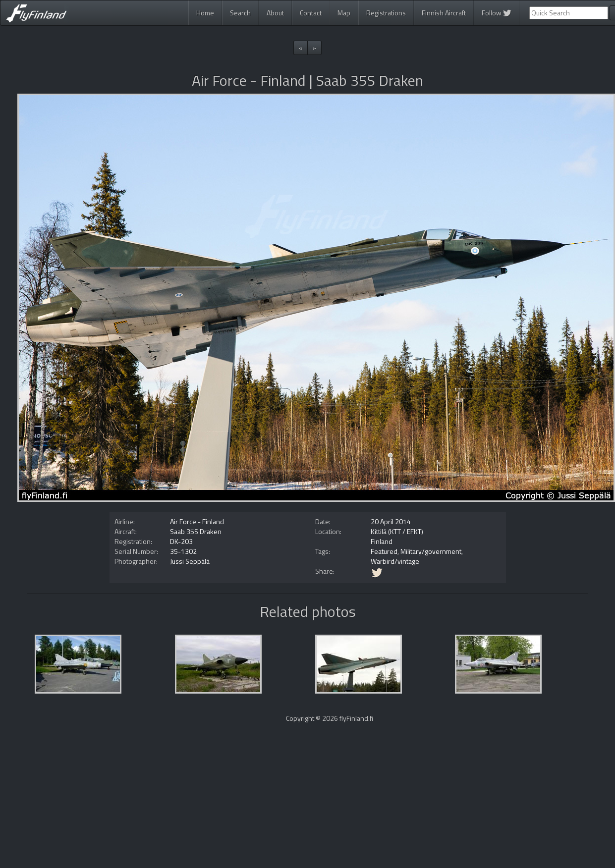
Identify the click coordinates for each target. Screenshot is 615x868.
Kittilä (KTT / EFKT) (397, 531)
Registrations (386, 12)
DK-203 (181, 541)
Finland (381, 541)
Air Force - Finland (197, 521)
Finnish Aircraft (444, 12)
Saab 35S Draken (196, 531)
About (275, 12)
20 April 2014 (391, 521)
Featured (384, 551)
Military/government (430, 551)
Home (205, 12)
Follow (496, 12)
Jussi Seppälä (190, 561)
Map (343, 12)
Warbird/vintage (395, 561)
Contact (311, 12)
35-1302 (183, 551)
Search (240, 12)
